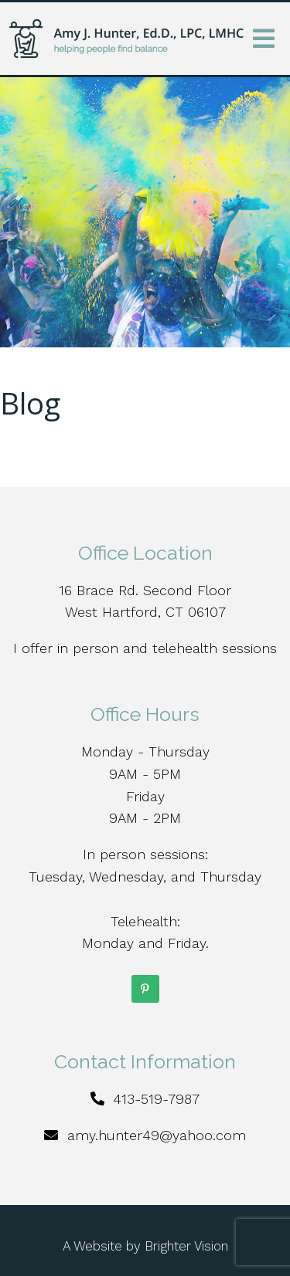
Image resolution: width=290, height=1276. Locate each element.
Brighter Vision (186, 1246)
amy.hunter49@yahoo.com (156, 1135)
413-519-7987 (156, 1099)
